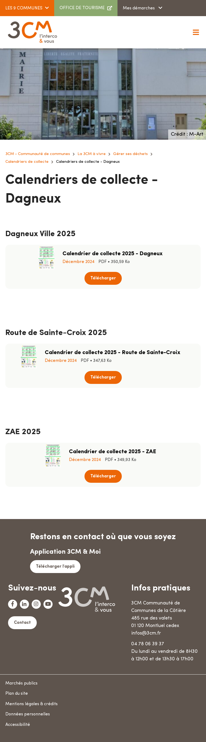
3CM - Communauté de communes (37, 154)
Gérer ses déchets (130, 154)
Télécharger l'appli (55, 566)
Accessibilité (17, 725)
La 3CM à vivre (92, 154)
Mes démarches (139, 8)
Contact (22, 623)
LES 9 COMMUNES (23, 8)
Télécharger (103, 278)
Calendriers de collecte (27, 162)
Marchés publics (21, 683)
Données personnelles (27, 714)
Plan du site (16, 693)
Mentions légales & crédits (31, 704)
